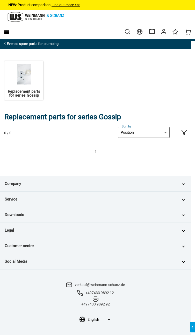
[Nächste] (102, 151)
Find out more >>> (66, 5)
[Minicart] (188, 32)
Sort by (127, 126)
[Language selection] (98, 319)
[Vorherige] (89, 151)
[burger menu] (6, 32)
